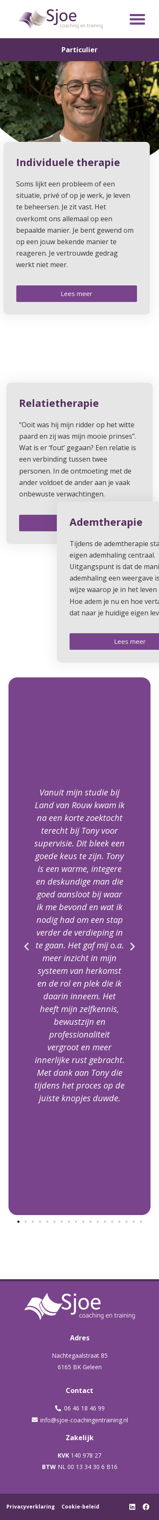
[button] (137, 19)
